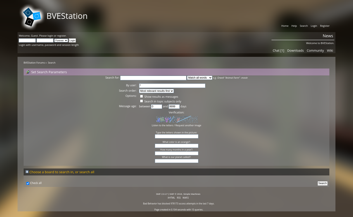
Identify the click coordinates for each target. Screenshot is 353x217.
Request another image (188, 125)
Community (315, 50)
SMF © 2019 (176, 194)
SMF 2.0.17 (162, 194)
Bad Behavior (150, 203)
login (50, 35)
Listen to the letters (162, 125)
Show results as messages (159, 97)
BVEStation (67, 15)
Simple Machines (191, 194)
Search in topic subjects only (160, 101)
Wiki (330, 50)
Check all (36, 183)
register (61, 35)
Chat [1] (278, 50)
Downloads (295, 50)
